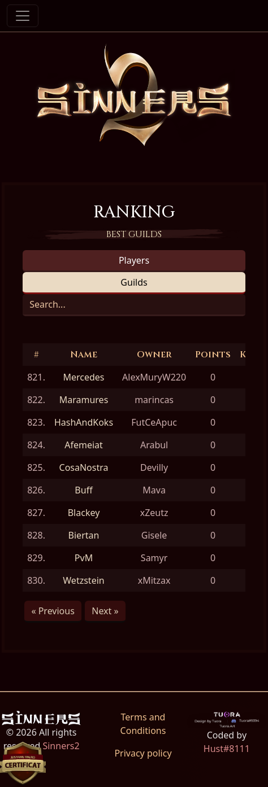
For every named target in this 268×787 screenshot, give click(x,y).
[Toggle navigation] (22, 16)
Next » (105, 611)
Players (134, 260)
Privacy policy (142, 753)
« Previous (52, 611)
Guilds (133, 282)
